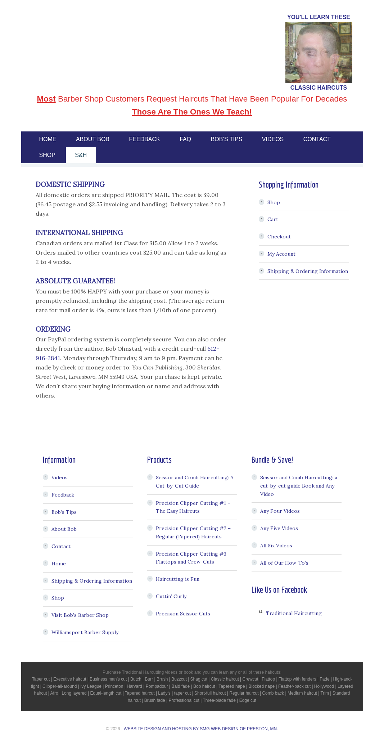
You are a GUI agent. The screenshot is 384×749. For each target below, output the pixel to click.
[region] (318, 52)
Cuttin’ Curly (171, 596)
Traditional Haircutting (294, 613)
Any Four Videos (280, 511)
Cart (272, 219)
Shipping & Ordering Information (307, 271)
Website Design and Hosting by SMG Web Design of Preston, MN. (200, 728)
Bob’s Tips (64, 512)
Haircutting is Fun (177, 579)
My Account (281, 254)
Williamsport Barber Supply (84, 632)
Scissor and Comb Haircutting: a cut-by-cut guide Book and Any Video (298, 485)
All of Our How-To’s (284, 563)
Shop (273, 202)
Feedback (62, 495)
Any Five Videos (279, 528)
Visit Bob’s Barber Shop (80, 615)
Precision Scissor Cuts (183, 613)
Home (58, 563)
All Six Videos (276, 545)
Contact (61, 546)
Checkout (279, 236)
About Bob (64, 529)
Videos (59, 477)
